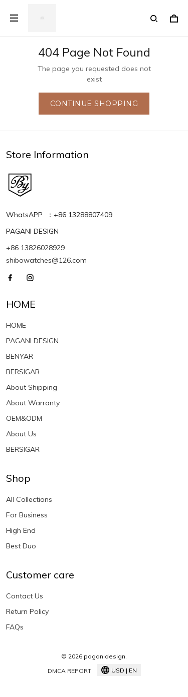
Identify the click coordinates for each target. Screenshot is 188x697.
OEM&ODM (24, 418)
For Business (27, 514)
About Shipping (31, 387)
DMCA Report (69, 670)
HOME (16, 325)
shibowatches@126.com (46, 260)
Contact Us (24, 595)
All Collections (29, 499)
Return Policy (27, 611)
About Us (21, 433)
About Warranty (33, 402)
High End (21, 530)
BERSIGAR (23, 371)
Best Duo (21, 545)
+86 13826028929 (35, 247)
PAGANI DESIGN (32, 340)
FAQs (15, 626)
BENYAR (19, 356)
